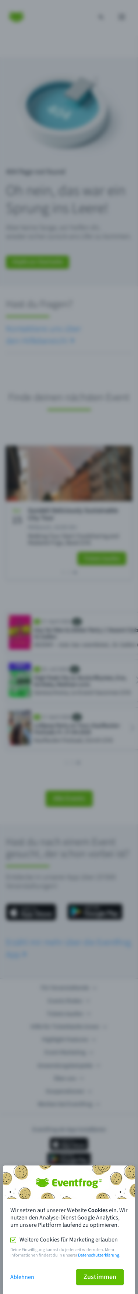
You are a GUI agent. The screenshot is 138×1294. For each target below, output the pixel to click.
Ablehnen (22, 1277)
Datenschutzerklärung (98, 1255)
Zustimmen (100, 1277)
